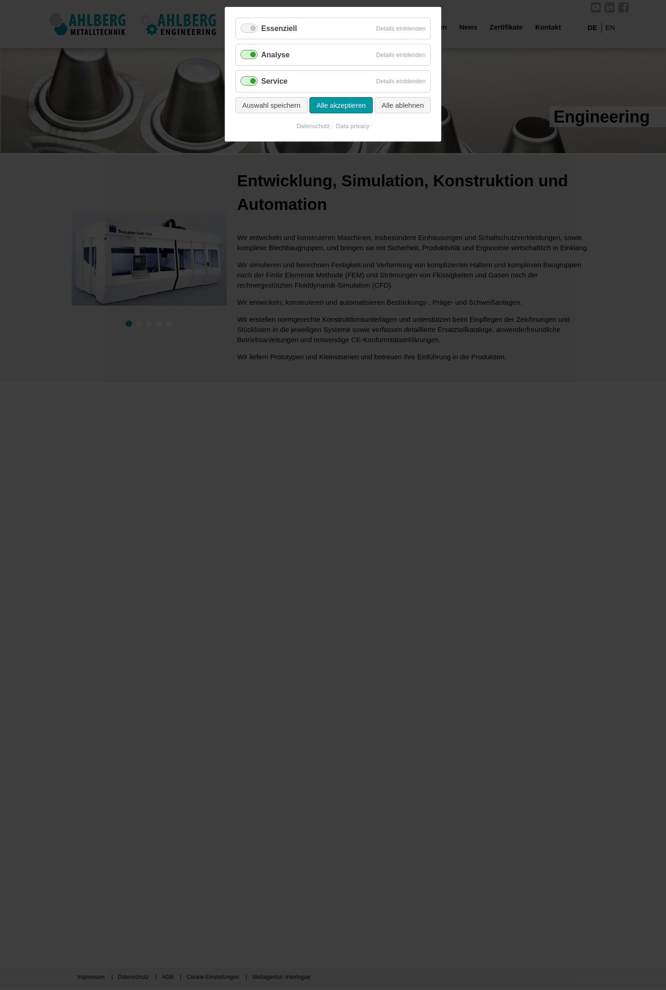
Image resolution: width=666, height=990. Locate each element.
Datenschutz (313, 126)
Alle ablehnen (403, 105)
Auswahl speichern (271, 105)
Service (274, 81)
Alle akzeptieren (341, 105)
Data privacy (353, 126)
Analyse (275, 55)
